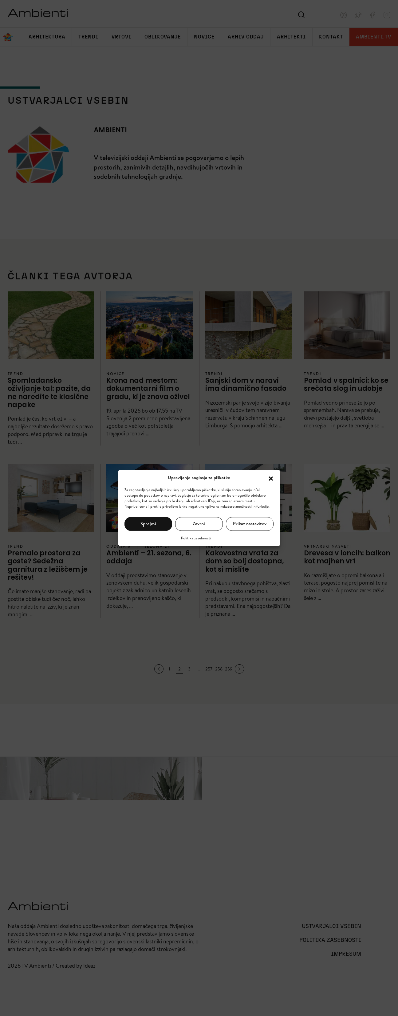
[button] (271, 478)
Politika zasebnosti (196, 538)
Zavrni (199, 523)
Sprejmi (148, 523)
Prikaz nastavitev (249, 523)
